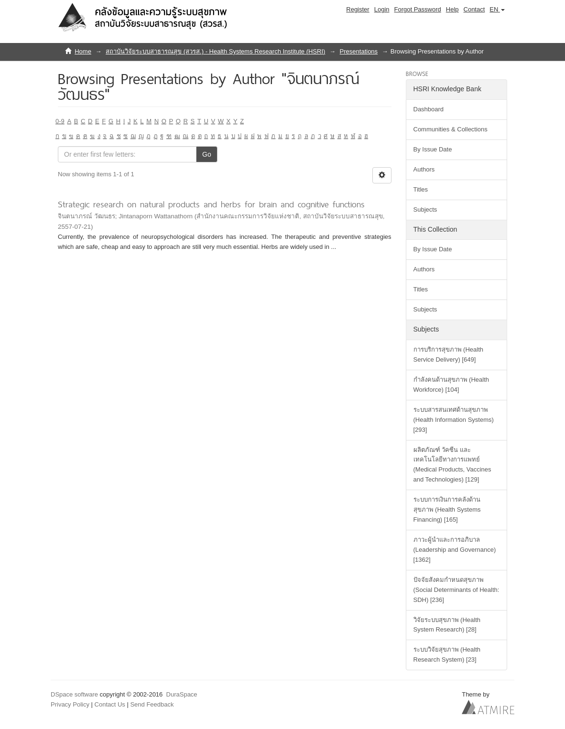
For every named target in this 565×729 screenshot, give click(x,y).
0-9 (60, 121)
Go (206, 154)
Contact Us (110, 704)
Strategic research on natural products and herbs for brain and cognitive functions (211, 204)
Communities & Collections (450, 129)
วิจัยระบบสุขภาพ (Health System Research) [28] (447, 624)
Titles (420, 189)
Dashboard (428, 109)
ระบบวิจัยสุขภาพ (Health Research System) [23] (447, 654)
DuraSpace (181, 694)
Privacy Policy (70, 704)
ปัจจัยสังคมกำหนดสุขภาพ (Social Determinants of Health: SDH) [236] (456, 589)
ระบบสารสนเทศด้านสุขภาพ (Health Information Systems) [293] (453, 419)
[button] (497, 9)
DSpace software (74, 694)
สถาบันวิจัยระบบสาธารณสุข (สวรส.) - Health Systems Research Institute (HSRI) (215, 51)
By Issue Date (432, 149)
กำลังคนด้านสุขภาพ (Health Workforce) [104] (451, 384)
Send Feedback (152, 704)
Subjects (425, 209)
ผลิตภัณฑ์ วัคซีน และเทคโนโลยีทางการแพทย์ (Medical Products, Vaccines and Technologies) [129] (452, 464)
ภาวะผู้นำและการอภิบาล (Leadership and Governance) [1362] (454, 549)
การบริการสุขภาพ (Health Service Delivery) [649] (448, 354)
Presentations (359, 51)
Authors (424, 169)
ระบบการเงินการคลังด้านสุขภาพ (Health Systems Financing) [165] (447, 509)
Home (83, 51)
